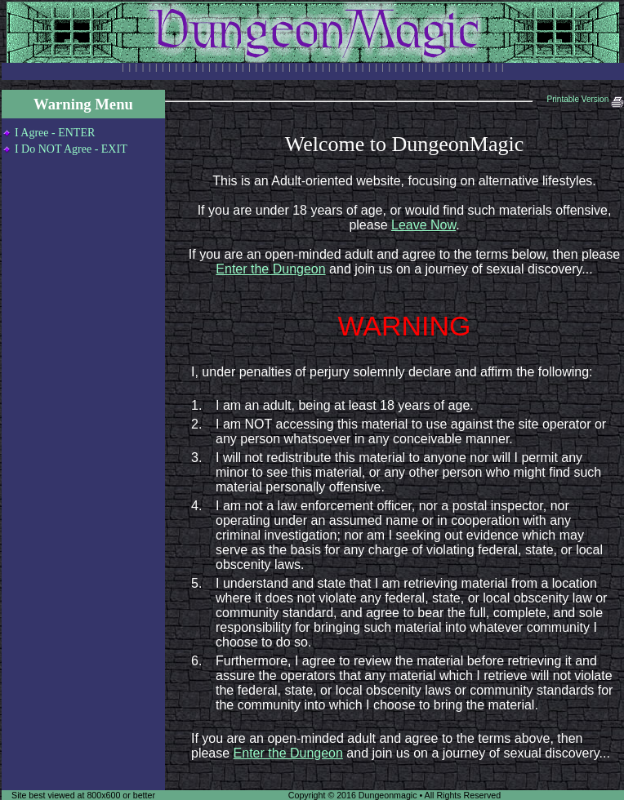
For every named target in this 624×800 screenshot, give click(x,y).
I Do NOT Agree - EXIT (71, 149)
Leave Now (423, 225)
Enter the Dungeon (270, 269)
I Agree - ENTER (55, 133)
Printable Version (585, 99)
